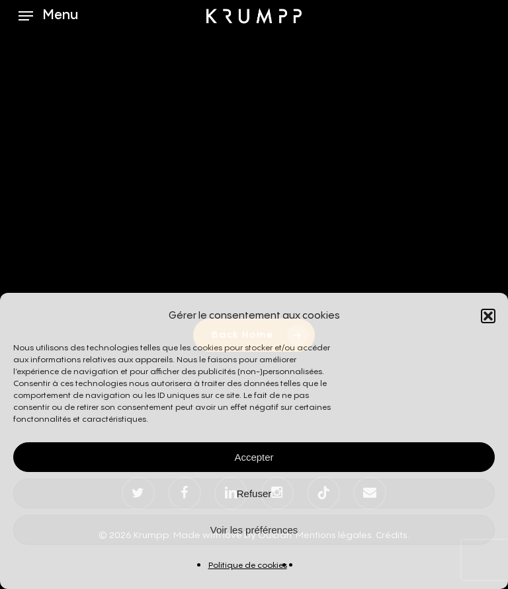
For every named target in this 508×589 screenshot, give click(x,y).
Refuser (254, 493)
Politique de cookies (247, 565)
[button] (488, 316)
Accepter (253, 457)
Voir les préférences (254, 529)
